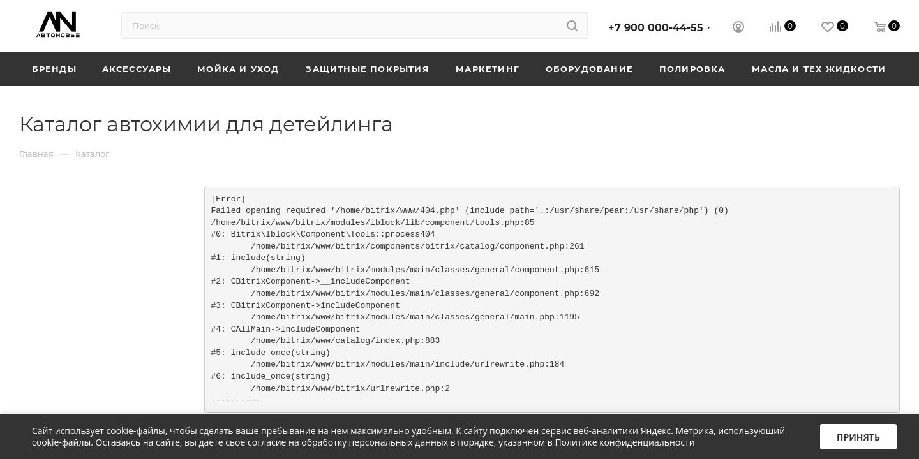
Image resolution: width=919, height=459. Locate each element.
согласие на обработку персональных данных (348, 442)
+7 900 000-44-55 (655, 28)
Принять (858, 437)
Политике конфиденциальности (624, 442)
